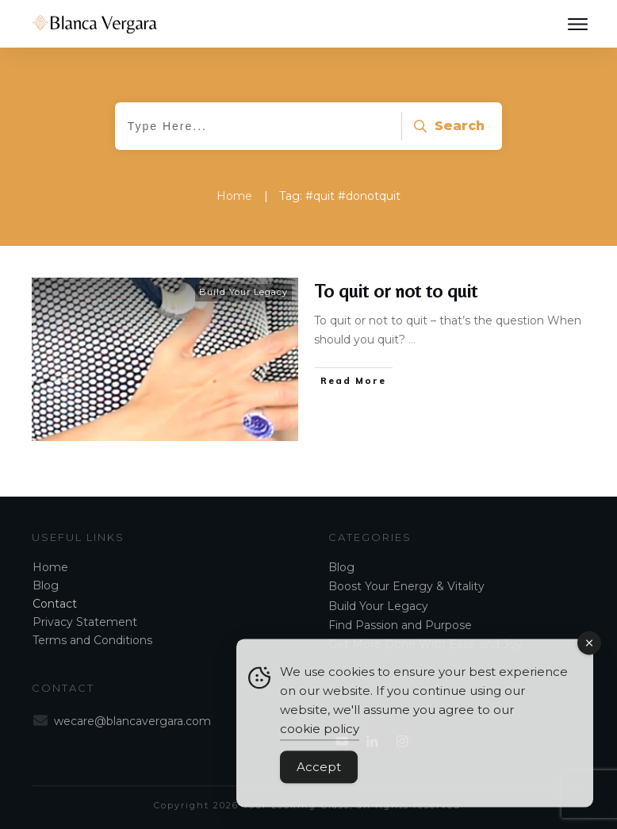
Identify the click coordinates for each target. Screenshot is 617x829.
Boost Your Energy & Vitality (406, 586)
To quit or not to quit (396, 290)
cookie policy (319, 736)
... (412, 339)
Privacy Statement (85, 622)
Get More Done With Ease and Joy (425, 644)
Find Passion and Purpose (400, 625)
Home (50, 567)
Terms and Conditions (92, 640)
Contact (55, 604)
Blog (46, 585)
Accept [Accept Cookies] (319, 774)
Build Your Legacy (243, 291)
